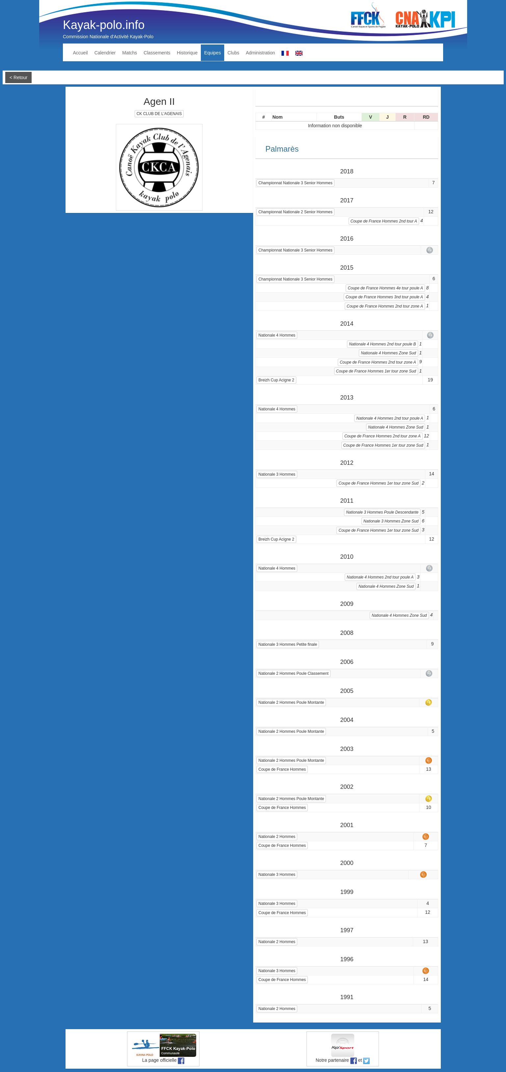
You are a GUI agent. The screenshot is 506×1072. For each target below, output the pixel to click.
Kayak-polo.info (104, 25)
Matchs (129, 52)
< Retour (18, 77)
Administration (260, 52)
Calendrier (105, 52)
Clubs (233, 52)
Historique (187, 52)
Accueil (80, 52)
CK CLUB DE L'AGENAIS (159, 113)
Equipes (212, 52)
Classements (157, 52)
